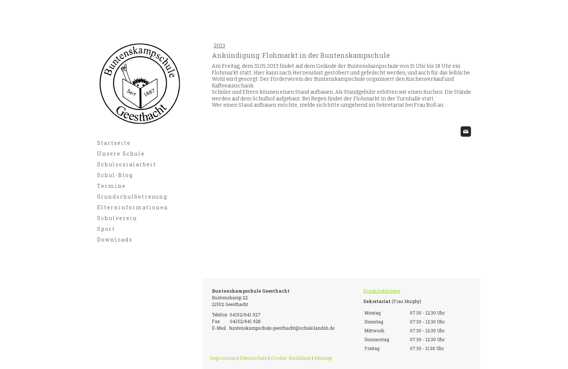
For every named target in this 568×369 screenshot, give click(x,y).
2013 (219, 46)
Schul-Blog (115, 175)
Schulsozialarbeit (126, 164)
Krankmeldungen (381, 291)
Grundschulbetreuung (132, 196)
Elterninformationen (132, 207)
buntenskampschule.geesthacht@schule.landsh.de (281, 328)
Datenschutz (253, 358)
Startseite (114, 142)
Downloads (115, 239)
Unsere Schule (121, 153)
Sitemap (323, 358)
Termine (111, 185)
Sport (106, 228)
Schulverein (117, 218)
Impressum (223, 358)
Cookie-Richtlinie (291, 358)
